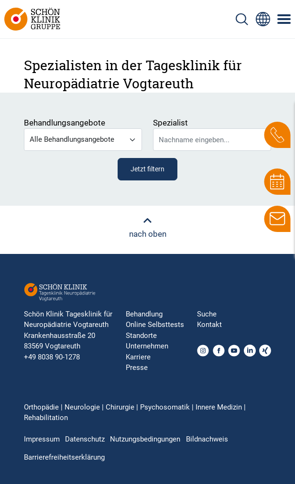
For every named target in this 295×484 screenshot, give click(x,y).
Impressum (42, 439)
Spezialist (170, 122)
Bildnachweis (207, 439)
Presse (137, 367)
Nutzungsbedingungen (145, 439)
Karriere (138, 357)
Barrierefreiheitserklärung (64, 457)
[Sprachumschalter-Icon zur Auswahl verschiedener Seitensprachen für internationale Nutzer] (263, 19)
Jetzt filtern (147, 169)
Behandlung (144, 314)
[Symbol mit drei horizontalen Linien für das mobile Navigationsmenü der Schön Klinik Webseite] (284, 19)
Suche (207, 314)
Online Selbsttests (155, 324)
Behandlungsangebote (64, 122)
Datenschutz (85, 439)
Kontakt (209, 324)
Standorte (141, 335)
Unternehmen (147, 346)
